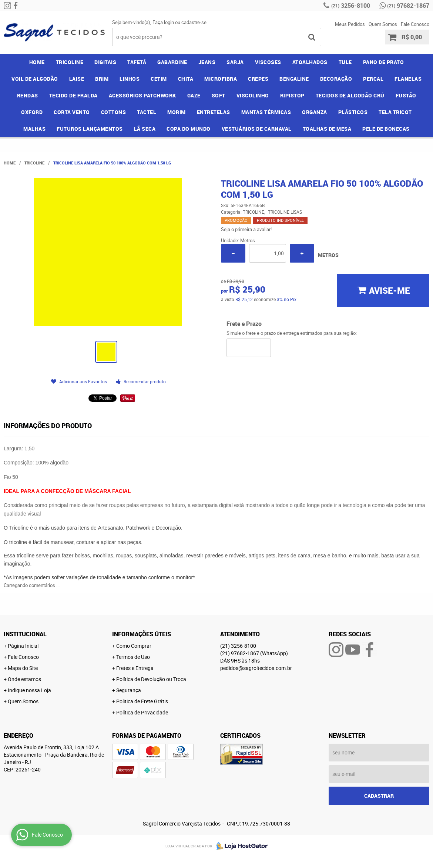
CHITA (186, 78)
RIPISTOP (292, 95)
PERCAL (373, 78)
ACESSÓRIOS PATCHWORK (142, 95)
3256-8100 (350, 5)
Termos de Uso (133, 656)
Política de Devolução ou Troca (151, 679)
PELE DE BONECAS (386, 128)
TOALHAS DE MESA (327, 128)
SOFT (218, 95)
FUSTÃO (406, 95)
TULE (345, 62)
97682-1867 (408, 5)
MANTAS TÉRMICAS (266, 112)
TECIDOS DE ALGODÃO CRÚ (350, 95)
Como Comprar (133, 645)
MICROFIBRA (220, 78)
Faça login (163, 22)
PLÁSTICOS (353, 112)
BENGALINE (294, 78)
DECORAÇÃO (336, 78)
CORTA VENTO (72, 112)
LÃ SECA (145, 128)
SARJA (235, 62)
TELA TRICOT (395, 112)
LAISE (76, 78)
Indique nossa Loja (29, 690)
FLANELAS (408, 78)
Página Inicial (23, 645)
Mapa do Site (23, 667)
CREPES (258, 78)
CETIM (159, 78)
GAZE (194, 95)
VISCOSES (268, 62)
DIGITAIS (105, 62)
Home (37, 62)
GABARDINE (172, 62)
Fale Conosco (415, 24)
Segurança (128, 690)
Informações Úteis (141, 634)
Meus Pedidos (350, 24)
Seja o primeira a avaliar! (246, 229)
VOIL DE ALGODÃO (34, 78)
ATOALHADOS (310, 62)
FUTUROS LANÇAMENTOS (90, 128)
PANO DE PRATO (383, 62)
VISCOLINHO (252, 95)
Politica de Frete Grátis (142, 701)
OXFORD (32, 112)
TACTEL (146, 112)
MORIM (176, 112)
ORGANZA (314, 112)
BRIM (101, 78)
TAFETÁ (136, 62)
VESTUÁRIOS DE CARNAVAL (257, 128)
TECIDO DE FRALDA (73, 95)
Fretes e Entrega (135, 667)
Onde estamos (24, 679)
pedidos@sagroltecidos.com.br (256, 667)
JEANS (207, 62)
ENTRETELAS (213, 112)
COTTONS (113, 112)
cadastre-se (194, 22)
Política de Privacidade (142, 712)
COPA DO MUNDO (189, 128)
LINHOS (130, 78)
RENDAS (27, 95)
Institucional (25, 634)
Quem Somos (383, 24)
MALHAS (34, 128)
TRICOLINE (70, 62)
